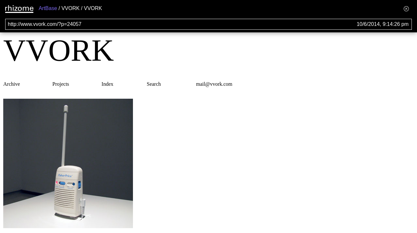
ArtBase (48, 8)
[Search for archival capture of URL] (208, 24)
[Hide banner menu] (406, 9)
